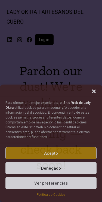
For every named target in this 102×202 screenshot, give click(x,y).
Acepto (51, 153)
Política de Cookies (51, 195)
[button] (94, 91)
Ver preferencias (51, 183)
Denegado (51, 168)
